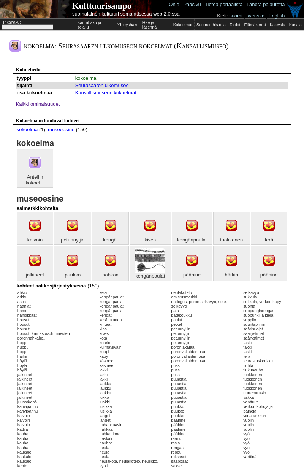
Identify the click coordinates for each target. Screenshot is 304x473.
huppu (23, 342)
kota (103, 338)
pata (175, 310)
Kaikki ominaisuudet (38, 104)
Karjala (295, 24)
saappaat (179, 461)
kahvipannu (27, 406)
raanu (176, 438)
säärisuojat (253, 329)
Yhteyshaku (128, 24)
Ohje (174, 4)
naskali (106, 438)
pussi (175, 365)
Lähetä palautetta (266, 4)
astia (21, 301)
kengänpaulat (192, 240)
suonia (249, 306)
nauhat (106, 443)
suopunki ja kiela (258, 315)
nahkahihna (110, 434)
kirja (103, 329)
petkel (176, 324)
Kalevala (277, 24)
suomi (235, 16)
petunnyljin (72, 240)
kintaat (105, 324)
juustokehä (27, 402)
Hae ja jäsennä (149, 24)
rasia (175, 443)
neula (104, 447)
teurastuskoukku (258, 361)
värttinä (249, 456)
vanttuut (250, 402)
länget (105, 415)
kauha (22, 434)
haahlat (24, 306)
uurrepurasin (254, 392)
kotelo (105, 342)
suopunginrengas (258, 310)
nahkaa (110, 275)
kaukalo (24, 452)
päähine (192, 275)
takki (247, 342)
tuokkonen (231, 240)
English (277, 16)
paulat (176, 319)
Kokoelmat (182, 24)
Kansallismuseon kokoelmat (105, 92)
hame (22, 310)
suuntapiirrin (254, 324)
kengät (110, 240)
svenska (255, 16)
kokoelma (86, 78)
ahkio (22, 292)
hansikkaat (27, 315)
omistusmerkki (184, 297)
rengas (177, 447)
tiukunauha (253, 370)
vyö (246, 434)
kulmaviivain (111, 347)
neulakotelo (181, 292)
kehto (22, 465)
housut (23, 319)
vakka (248, 397)
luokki (105, 402)
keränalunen (111, 319)
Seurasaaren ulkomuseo (102, 85)
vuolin (248, 420)
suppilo (249, 319)
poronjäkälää (182, 347)
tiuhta (248, 365)
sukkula (250, 297)
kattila (22, 429)
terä (269, 240)
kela (103, 292)
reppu (176, 452)
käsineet (107, 361)
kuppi (104, 351)
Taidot (235, 24)
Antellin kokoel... (35, 180)
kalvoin (35, 240)
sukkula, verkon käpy (262, 301)
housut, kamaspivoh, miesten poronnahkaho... (43, 335)
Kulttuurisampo (101, 6)
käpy (104, 356)
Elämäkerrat (255, 24)
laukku (105, 383)
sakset (177, 465)
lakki (104, 370)
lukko (104, 397)
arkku (22, 297)
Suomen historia (211, 24)
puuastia (178, 379)
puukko (73, 275)
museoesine (61, 129)
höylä (22, 361)
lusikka (106, 406)
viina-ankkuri (254, 415)
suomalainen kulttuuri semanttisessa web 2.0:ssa (126, 14)
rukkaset (178, 456)
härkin (231, 275)
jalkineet (35, 275)
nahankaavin (111, 424)
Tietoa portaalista (223, 4)
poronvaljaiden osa (188, 351)
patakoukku (181, 315)
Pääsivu (192, 4)
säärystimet (253, 333)
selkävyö (251, 292)
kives (150, 240)
